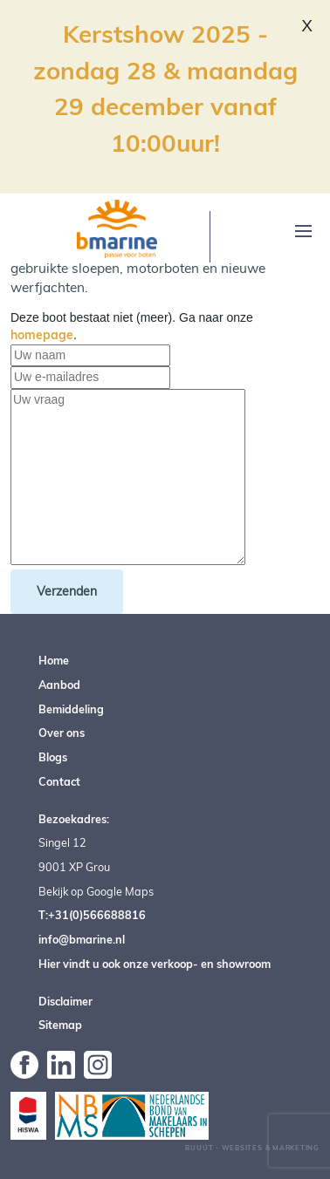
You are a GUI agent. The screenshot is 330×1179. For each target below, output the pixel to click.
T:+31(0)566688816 (92, 915)
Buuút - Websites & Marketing (252, 1147)
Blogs (52, 757)
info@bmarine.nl (81, 939)
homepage (41, 335)
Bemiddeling (71, 709)
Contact (59, 781)
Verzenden (67, 591)
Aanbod (59, 685)
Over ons (61, 732)
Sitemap (60, 1025)
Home (53, 660)
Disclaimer (65, 1001)
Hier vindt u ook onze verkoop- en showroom (154, 964)
